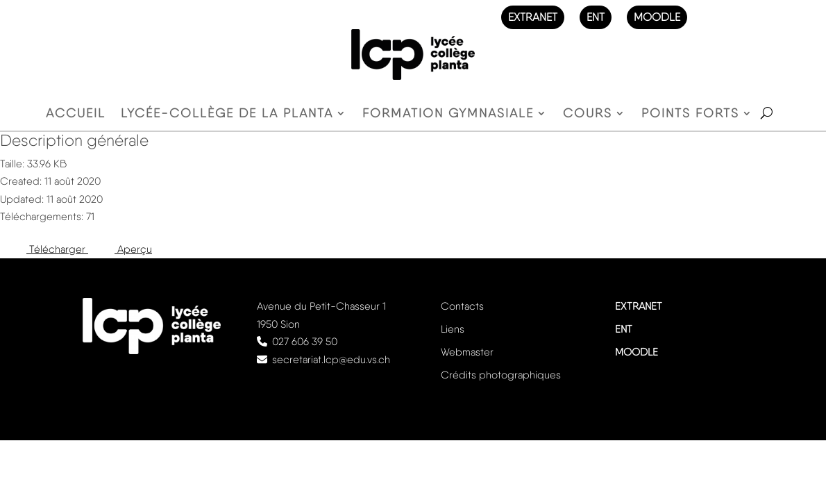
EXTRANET (532, 17)
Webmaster (467, 352)
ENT (596, 17)
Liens (452, 329)
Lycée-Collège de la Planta (227, 114)
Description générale (74, 140)
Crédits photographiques (501, 375)
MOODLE (657, 17)
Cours (587, 114)
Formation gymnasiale (448, 114)
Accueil (76, 114)
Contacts (462, 306)
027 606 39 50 (304, 341)
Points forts (690, 114)
